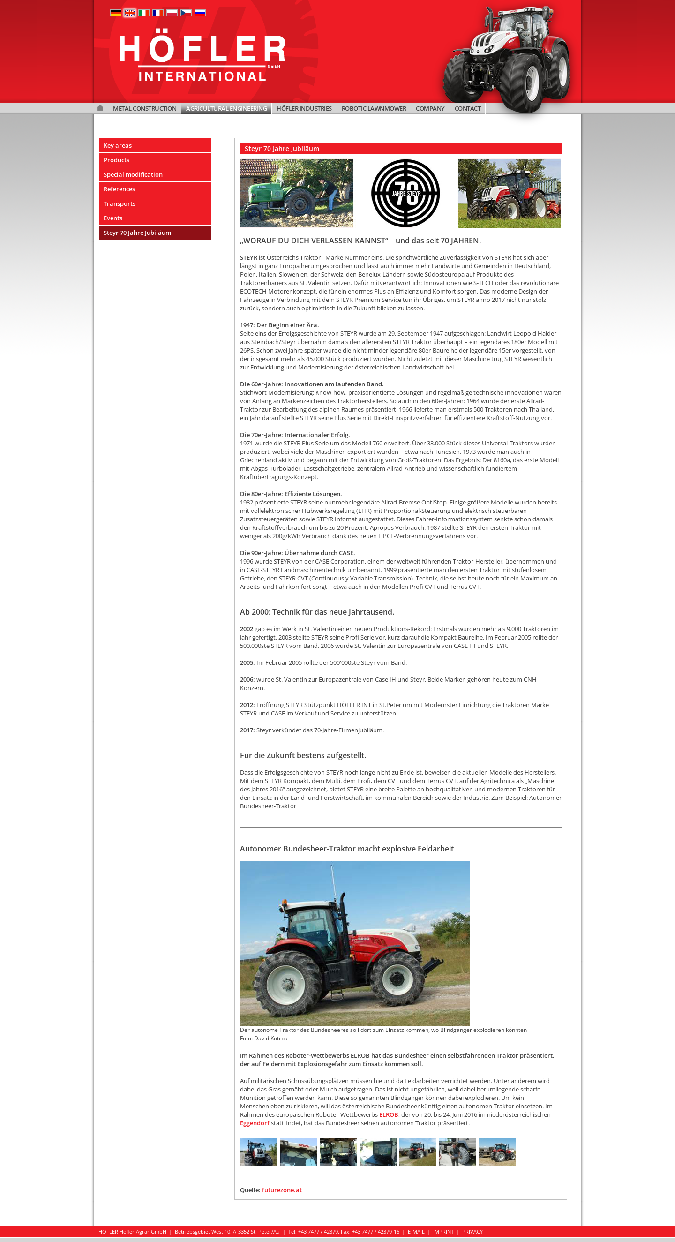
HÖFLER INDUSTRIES (304, 108)
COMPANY (430, 108)
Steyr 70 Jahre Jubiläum (137, 232)
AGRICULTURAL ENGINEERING (226, 108)
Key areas (118, 145)
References (119, 189)
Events (113, 218)
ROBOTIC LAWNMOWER (374, 108)
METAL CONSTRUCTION (144, 108)
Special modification (133, 174)
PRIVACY (472, 1231)
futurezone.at (282, 1190)
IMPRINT (443, 1231)
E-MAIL (416, 1231)
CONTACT (468, 108)
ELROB (388, 1114)
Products (116, 160)
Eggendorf (255, 1123)
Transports (119, 203)
